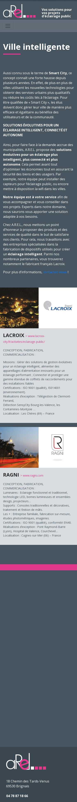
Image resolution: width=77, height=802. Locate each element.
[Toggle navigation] (8, 26)
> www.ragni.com (31, 475)
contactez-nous (55, 272)
